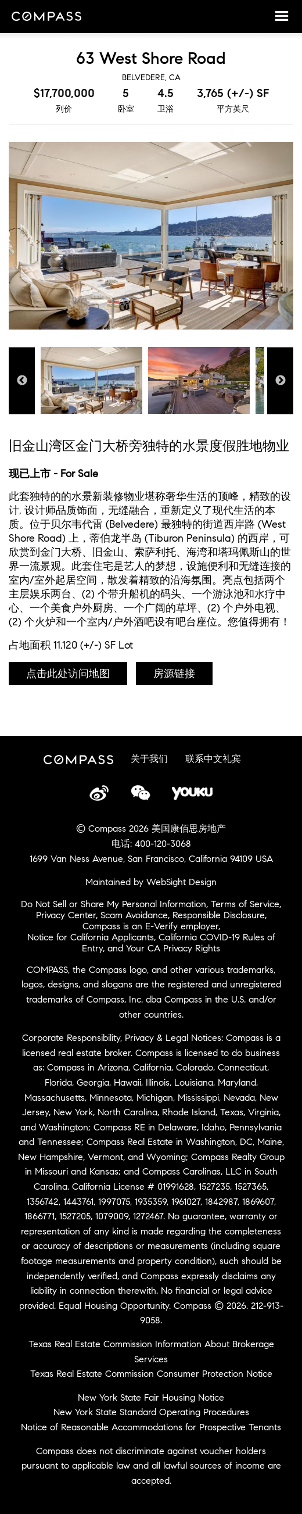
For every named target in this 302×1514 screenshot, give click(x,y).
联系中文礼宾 (213, 758)
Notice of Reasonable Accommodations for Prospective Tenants (151, 1427)
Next (280, 380)
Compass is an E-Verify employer (150, 926)
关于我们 (149, 758)
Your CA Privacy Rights (173, 948)
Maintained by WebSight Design (151, 881)
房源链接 (174, 673)
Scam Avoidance (134, 915)
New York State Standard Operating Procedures (151, 1412)
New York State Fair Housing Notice (151, 1397)
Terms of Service (245, 904)
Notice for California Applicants (90, 937)
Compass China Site (46, 17)
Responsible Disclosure (218, 915)
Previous (22, 380)
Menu (281, 15)
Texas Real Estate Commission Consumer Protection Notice (151, 1373)
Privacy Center (66, 915)
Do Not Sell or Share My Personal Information (113, 904)
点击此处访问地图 (68, 673)
